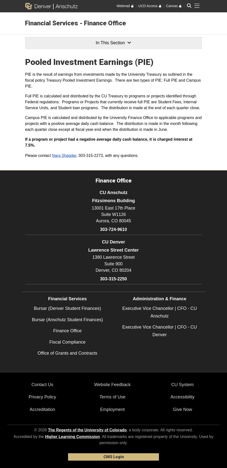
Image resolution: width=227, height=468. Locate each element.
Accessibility (182, 396)
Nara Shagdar (64, 155)
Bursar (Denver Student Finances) (67, 308)
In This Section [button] (113, 42)
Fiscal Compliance (67, 342)
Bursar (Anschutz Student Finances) (67, 319)
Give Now (182, 409)
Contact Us (42, 384)
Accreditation (42, 409)
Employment (112, 409)
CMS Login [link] (113, 456)
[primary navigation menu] (197, 6)
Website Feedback (112, 384)
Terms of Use (112, 396)
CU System (182, 384)
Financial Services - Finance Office (75, 23)
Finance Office (67, 330)
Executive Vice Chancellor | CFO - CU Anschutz (159, 312)
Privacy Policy (42, 396)
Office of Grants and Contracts (67, 353)
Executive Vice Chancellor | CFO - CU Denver (159, 331)
